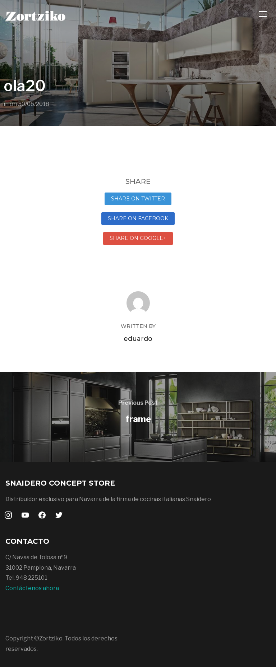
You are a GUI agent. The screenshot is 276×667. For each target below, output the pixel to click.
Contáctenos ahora (32, 588)
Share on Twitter (138, 198)
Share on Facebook (138, 218)
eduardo (138, 339)
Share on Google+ (138, 238)
